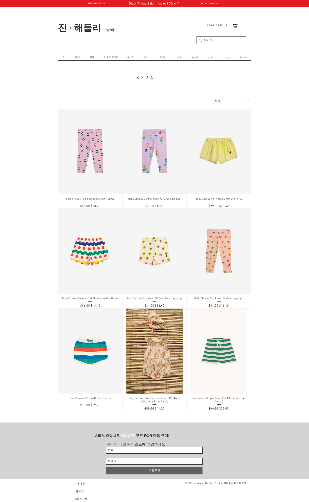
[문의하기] (81, 491)
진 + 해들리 (87, 27)
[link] (237, 26)
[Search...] (220, 40)
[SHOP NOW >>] (96, 3)
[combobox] (231, 101)
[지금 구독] (154, 470)
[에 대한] (81, 483)
